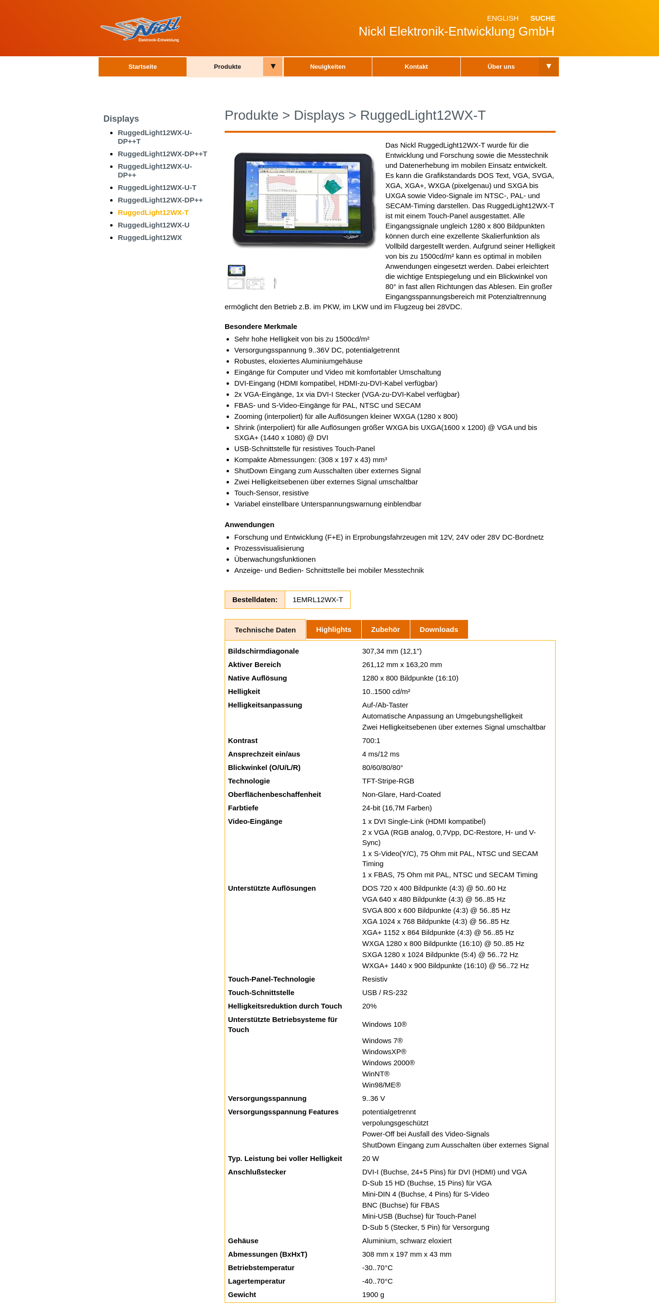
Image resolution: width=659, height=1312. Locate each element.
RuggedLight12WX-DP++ (160, 200)
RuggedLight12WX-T (153, 212)
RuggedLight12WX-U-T (157, 187)
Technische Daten (265, 630)
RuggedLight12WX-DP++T (162, 154)
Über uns (501, 66)
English (503, 18)
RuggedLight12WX (150, 237)
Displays (121, 119)
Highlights (333, 629)
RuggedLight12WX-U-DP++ (155, 170)
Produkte (227, 66)
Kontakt (416, 66)
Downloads (439, 629)
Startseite (142, 66)
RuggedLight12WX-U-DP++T (155, 136)
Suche (543, 18)
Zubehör (385, 629)
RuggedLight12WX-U (154, 225)
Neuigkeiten (328, 66)
